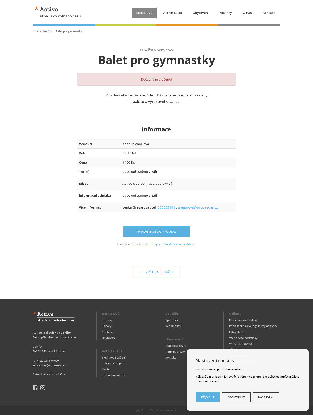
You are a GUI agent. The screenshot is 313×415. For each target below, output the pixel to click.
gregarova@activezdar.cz (198, 207)
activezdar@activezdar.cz (49, 365)
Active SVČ (144, 12)
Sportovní (171, 320)
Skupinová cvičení (113, 357)
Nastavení (265, 397)
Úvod (36, 31)
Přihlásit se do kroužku (156, 231)
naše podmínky (146, 244)
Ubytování (201, 12)
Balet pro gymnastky (69, 31)
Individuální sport (113, 363)
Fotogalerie (236, 332)
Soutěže (107, 332)
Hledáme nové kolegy (243, 320)
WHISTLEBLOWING (241, 344)
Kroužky (47, 31)
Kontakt (269, 12)
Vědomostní (173, 326)
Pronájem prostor (113, 375)
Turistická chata (175, 346)
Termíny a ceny (175, 352)
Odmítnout (236, 397)
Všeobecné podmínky (243, 338)
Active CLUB (172, 12)
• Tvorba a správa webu (156, 410)
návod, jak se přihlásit (178, 244)
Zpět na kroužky (159, 272)
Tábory (107, 326)
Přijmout (208, 397)
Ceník (105, 369)
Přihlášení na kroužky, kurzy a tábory (253, 326)
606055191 (166, 207)
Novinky (226, 12)
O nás (247, 12)
